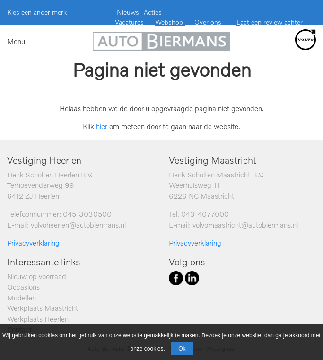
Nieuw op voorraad (36, 276)
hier (101, 126)
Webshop (170, 22)
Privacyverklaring (33, 242)
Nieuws (128, 12)
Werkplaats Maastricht (42, 308)
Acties (153, 12)
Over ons (206, 22)
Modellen (21, 297)
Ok (181, 348)
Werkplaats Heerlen (38, 319)
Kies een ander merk (37, 12)
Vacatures (129, 22)
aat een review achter (271, 22)
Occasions (23, 286)
